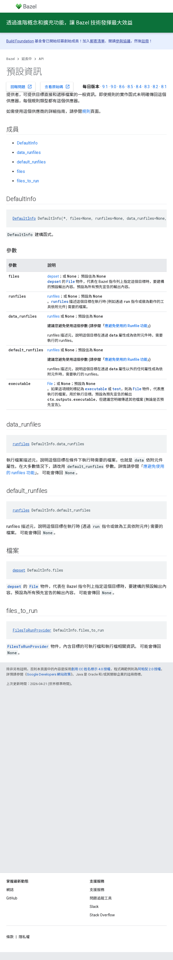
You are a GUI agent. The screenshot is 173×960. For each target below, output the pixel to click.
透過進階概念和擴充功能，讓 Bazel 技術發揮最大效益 (69, 22)
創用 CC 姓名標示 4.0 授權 (90, 669)
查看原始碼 (57, 86)
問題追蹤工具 (101, 898)
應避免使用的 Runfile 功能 (126, 326)
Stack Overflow (102, 915)
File (50, 384)
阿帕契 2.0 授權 (149, 669)
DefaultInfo (27, 143)
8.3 (147, 86)
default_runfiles (31, 161)
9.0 (113, 86)
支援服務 (97, 890)
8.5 (130, 86)
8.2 (155, 86)
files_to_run (28, 180)
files (21, 171)
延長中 (27, 59)
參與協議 (123, 41)
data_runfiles (29, 152)
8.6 (122, 86)
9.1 (105, 86)
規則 (86, 111)
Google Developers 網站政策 (49, 674)
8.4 (138, 86)
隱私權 (24, 937)
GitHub (11, 898)
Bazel (10, 59)
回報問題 (21, 86)
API (41, 59)
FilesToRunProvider (32, 630)
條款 (10, 937)
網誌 (10, 890)
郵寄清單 (97, 41)
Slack (94, 906)
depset (53, 276)
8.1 (164, 86)
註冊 (145, 41)
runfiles (53, 296)
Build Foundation (20, 41)
